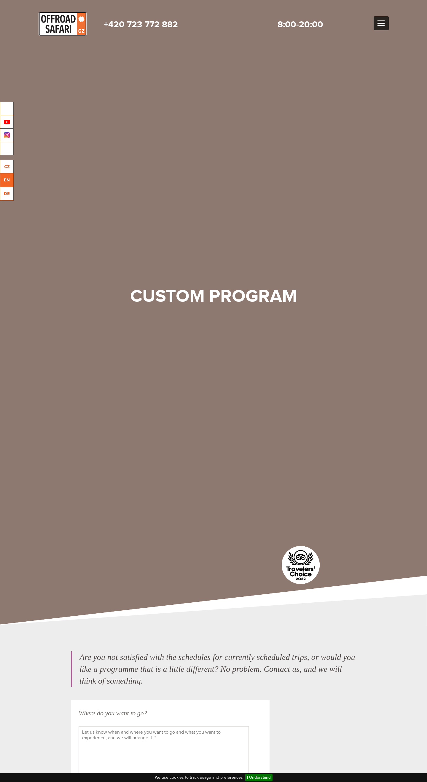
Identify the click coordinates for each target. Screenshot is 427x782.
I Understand (259, 777)
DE (7, 194)
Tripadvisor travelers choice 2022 (301, 565)
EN (7, 180)
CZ (7, 167)
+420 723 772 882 (141, 24)
